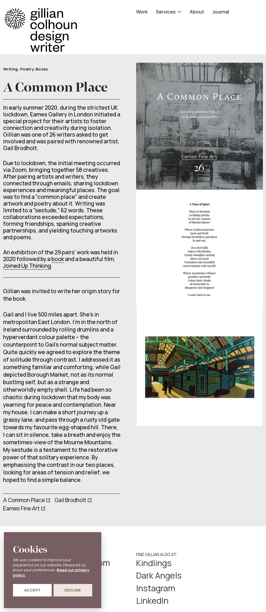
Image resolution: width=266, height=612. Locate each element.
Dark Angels (225, 563)
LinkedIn (217, 576)
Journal (220, 12)
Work (142, 12)
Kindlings (156, 563)
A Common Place (24, 500)
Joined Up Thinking (27, 265)
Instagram (157, 576)
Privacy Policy (149, 601)
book (57, 259)
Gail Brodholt (70, 500)
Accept (32, 590)
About (197, 12)
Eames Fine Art (21, 508)
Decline (72, 590)
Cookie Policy (177, 601)
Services (168, 12)
